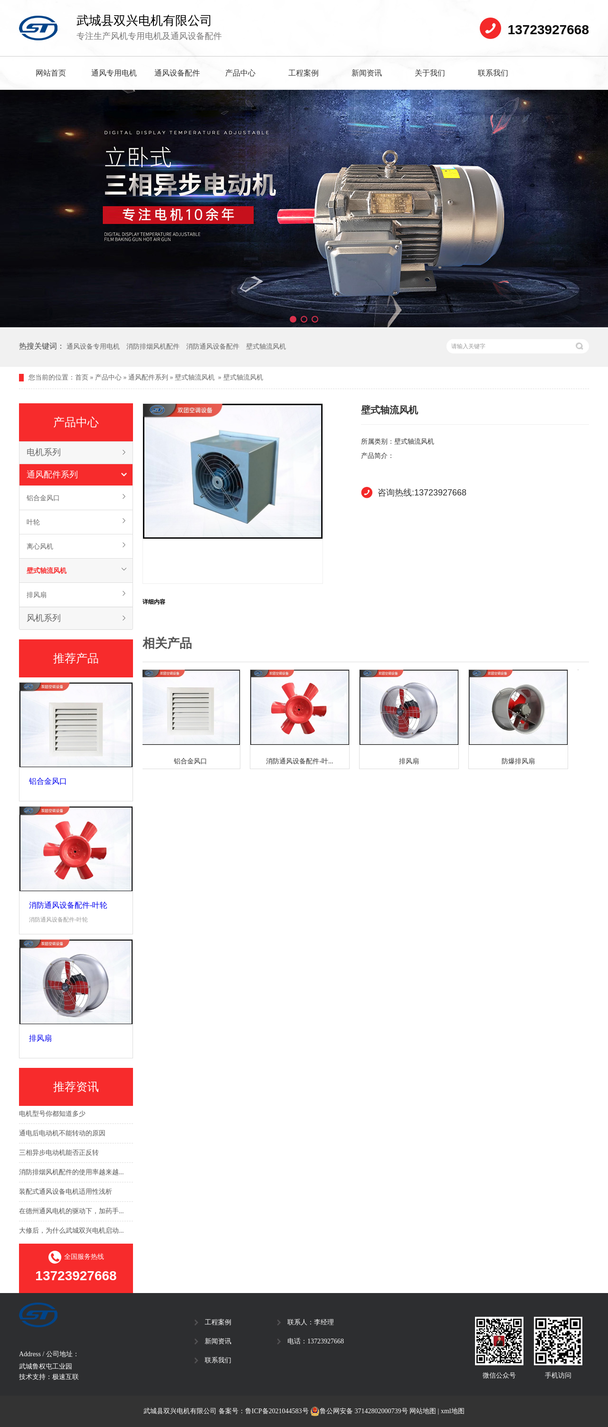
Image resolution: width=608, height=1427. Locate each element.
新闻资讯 (367, 73)
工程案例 (303, 73)
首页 (81, 377)
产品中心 (240, 73)
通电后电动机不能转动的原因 (62, 1134)
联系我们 (493, 73)
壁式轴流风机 (266, 346)
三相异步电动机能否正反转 (59, 1153)
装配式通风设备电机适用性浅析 (65, 1192)
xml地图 (453, 1411)
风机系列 (44, 618)
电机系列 (44, 452)
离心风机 (40, 546)
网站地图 (422, 1411)
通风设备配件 (177, 73)
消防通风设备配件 (212, 346)
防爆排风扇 (520, 761)
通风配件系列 (148, 377)
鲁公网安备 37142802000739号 (359, 1411)
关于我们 (430, 73)
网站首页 (51, 73)
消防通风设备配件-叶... (301, 761)
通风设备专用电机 (93, 346)
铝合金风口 (43, 498)
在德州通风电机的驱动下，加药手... (71, 1212)
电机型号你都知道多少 (52, 1114)
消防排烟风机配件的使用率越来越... (71, 1173)
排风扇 (37, 595)
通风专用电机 (114, 73)
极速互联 (65, 1376)
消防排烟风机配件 (153, 346)
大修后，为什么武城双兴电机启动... (71, 1231)
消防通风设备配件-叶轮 (68, 905)
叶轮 (33, 522)
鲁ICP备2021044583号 (277, 1411)
